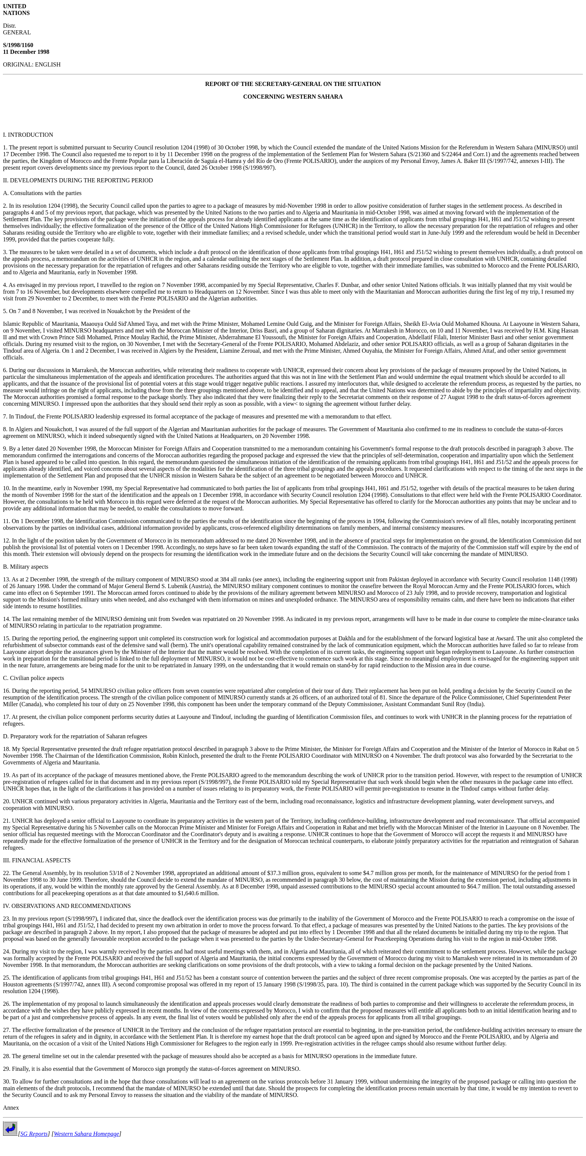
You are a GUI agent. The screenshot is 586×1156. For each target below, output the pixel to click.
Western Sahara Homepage (86, 1134)
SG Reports (33, 1134)
